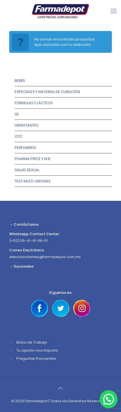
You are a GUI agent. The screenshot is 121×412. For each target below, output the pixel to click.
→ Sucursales (21, 266)
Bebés (20, 80)
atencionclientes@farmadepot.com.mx (45, 256)
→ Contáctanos (24, 224)
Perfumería (25, 147)
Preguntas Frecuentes (36, 358)
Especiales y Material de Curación (47, 91)
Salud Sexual (27, 170)
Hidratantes (26, 125)
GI (16, 114)
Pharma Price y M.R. (33, 158)
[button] (109, 400)
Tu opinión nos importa (37, 350)
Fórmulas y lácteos (34, 103)
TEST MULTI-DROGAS (33, 181)
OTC (19, 136)
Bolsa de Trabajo (31, 342)
